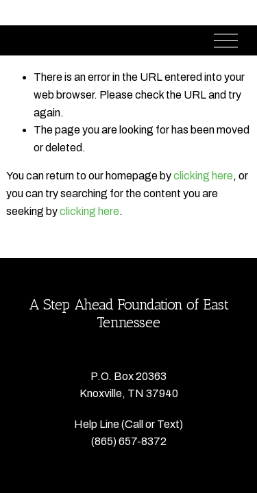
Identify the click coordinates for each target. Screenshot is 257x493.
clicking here (203, 175)
